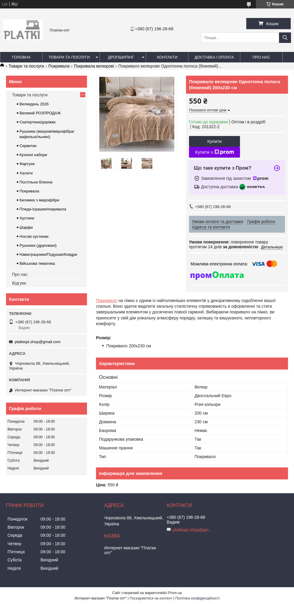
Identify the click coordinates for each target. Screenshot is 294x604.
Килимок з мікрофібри (39, 200)
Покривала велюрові (94, 66)
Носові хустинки (34, 236)
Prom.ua (175, 593)
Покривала (59, 66)
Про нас (261, 57)
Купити (214, 141)
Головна (21, 57)
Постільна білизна (36, 182)
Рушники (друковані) (38, 245)
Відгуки (19, 283)
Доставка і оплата (214, 57)
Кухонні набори (33, 155)
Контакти (167, 57)
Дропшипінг (121, 57)
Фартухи (27, 164)
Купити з (214, 152)
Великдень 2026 (34, 104)
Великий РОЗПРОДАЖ (40, 113)
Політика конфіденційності (197, 598)
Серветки (28, 145)
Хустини (27, 218)
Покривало (106, 300)
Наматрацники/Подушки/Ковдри (48, 254)
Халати (26, 173)
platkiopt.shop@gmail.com (38, 342)
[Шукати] (285, 37)
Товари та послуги (69, 57)
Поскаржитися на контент (151, 598)
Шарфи (26, 227)
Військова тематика (37, 263)
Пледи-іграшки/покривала (43, 209)
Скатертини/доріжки (38, 122)
